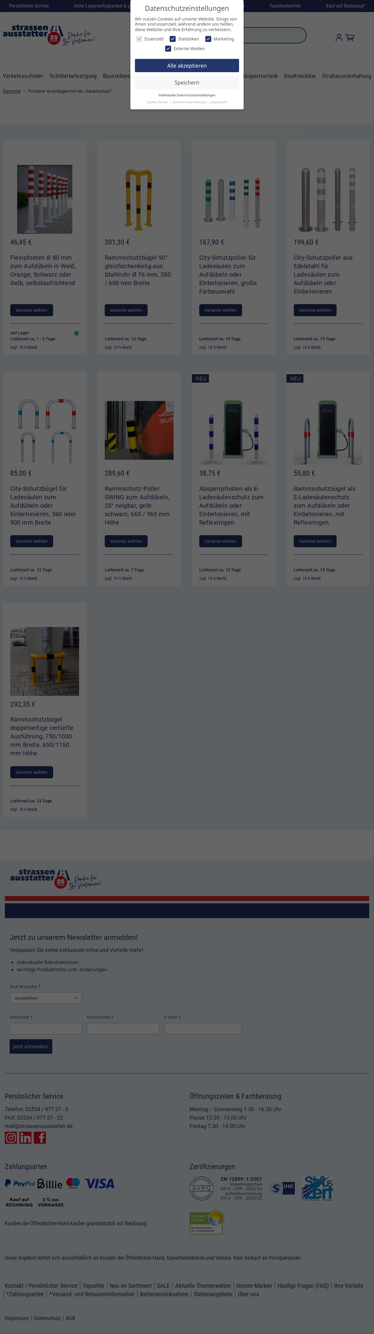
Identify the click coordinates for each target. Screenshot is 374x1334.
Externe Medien (185, 48)
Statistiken (184, 39)
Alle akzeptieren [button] (187, 65)
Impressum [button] (218, 102)
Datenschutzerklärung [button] (190, 102)
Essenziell (150, 39)
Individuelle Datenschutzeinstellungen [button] (187, 95)
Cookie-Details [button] (158, 102)
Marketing (219, 39)
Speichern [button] (187, 82)
